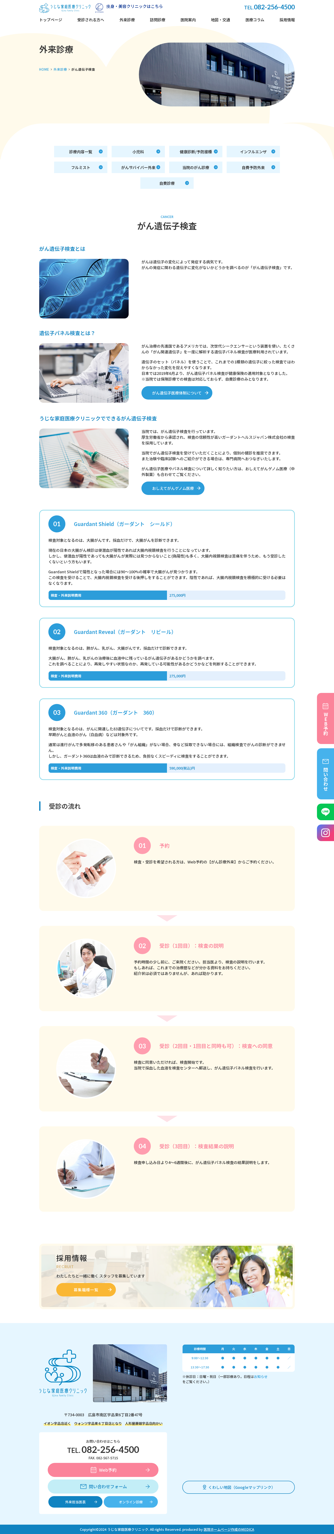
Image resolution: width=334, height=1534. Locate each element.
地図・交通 (220, 19)
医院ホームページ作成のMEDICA (229, 1529)
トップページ (50, 19)
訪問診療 (157, 19)
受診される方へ (90, 19)
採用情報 (287, 19)
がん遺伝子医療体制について (177, 393)
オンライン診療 (131, 1501)
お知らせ (261, 1376)
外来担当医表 (75, 1501)
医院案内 (188, 19)
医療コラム (254, 19)
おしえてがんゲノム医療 (173, 488)
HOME (44, 69)
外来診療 (127, 19)
